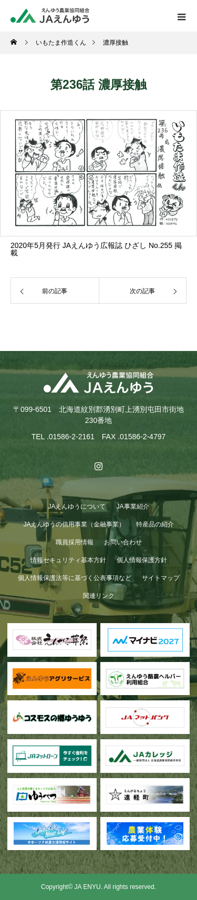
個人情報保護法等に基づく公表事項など (74, 578)
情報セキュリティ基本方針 (68, 560)
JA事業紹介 (133, 506)
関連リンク (99, 595)
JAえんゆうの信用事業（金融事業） (74, 524)
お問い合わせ (123, 542)
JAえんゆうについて (77, 506)
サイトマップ (161, 578)
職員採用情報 (75, 542)
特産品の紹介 (155, 524)
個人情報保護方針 (142, 560)
